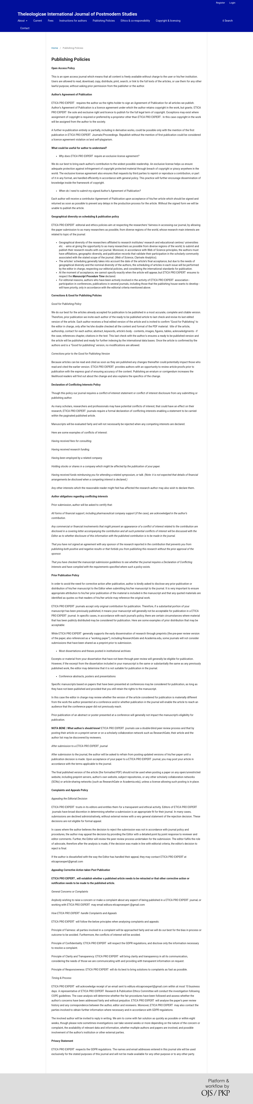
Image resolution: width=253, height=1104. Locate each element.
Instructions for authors (73, 20)
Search (228, 20)
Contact (24, 28)
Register (220, 2)
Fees (50, 20)
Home (54, 48)
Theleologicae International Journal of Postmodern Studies (77, 14)
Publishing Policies (104, 20)
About (21, 20)
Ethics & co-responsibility (135, 20)
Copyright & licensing (168, 20)
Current (37, 20)
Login (232, 2)
